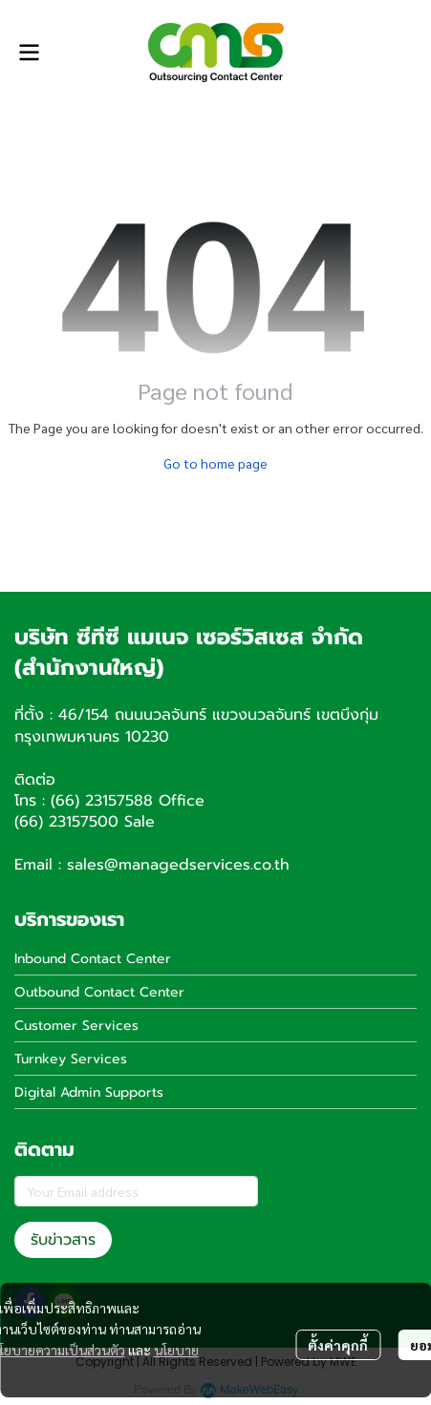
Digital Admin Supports (88, 1092)
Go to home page (215, 463)
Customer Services (76, 1026)
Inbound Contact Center (92, 959)
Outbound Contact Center (99, 992)
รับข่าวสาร (63, 1239)
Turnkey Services (70, 1059)
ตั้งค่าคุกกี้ (338, 1344)
